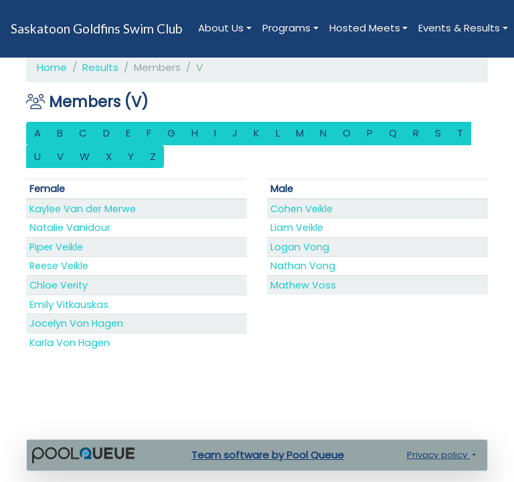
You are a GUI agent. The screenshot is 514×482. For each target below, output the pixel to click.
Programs (286, 28)
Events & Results (459, 28)
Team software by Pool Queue (267, 455)
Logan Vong (299, 247)
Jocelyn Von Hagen (76, 323)
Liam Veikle (296, 227)
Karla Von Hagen (69, 342)
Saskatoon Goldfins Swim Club (96, 28)
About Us (221, 28)
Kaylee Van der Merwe (82, 209)
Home (52, 67)
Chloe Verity (58, 285)
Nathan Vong (302, 265)
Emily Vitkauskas (68, 304)
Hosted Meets (364, 28)
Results (100, 67)
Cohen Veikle (301, 209)
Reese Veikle (58, 265)
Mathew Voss (303, 285)
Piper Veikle (56, 247)
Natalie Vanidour (69, 227)
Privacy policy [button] (438, 455)
